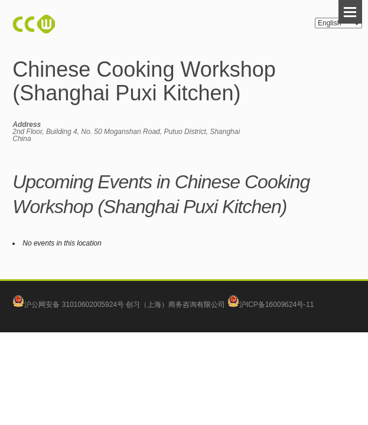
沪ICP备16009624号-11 (270, 304)
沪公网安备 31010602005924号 (74, 304)
